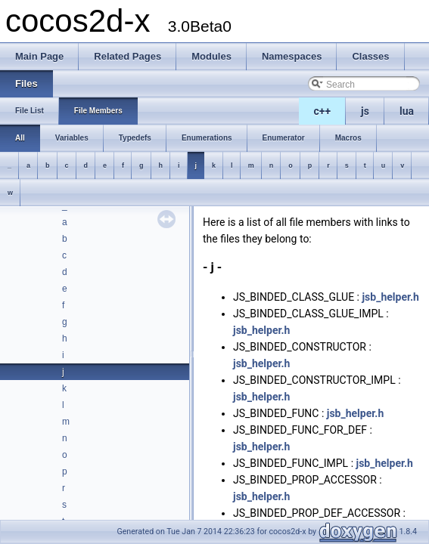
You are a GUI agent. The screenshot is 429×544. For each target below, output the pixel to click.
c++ (322, 111)
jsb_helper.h (390, 297)
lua (406, 111)
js (365, 111)
